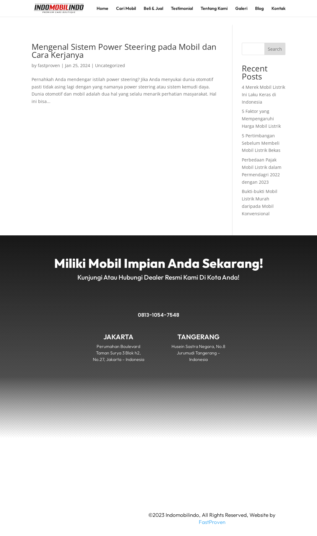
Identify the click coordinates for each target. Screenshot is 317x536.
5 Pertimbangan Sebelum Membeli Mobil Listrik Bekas (261, 143)
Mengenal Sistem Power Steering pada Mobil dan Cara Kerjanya (124, 50)
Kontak (278, 8)
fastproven (49, 65)
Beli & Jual (153, 8)
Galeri (241, 8)
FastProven (212, 522)
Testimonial (182, 8)
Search (275, 49)
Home (102, 8)
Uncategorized (110, 65)
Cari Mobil (126, 8)
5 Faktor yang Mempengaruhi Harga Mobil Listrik (261, 118)
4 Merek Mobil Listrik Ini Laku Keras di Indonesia (263, 94)
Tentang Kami (214, 8)
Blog (259, 8)
